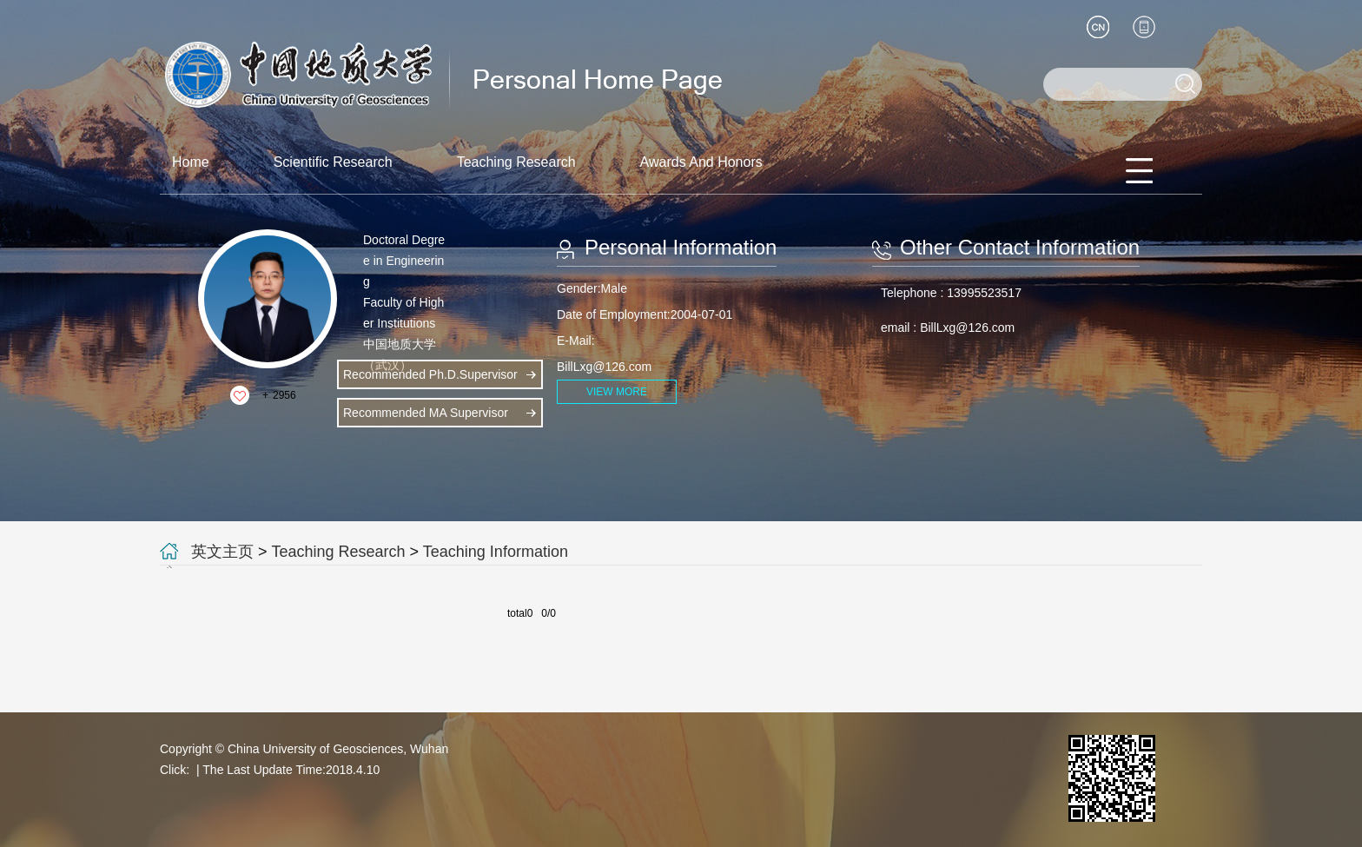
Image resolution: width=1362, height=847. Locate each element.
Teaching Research (516, 162)
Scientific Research (333, 162)
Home (190, 162)
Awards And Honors (701, 162)
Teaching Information (495, 551)
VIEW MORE (616, 392)
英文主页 (222, 551)
